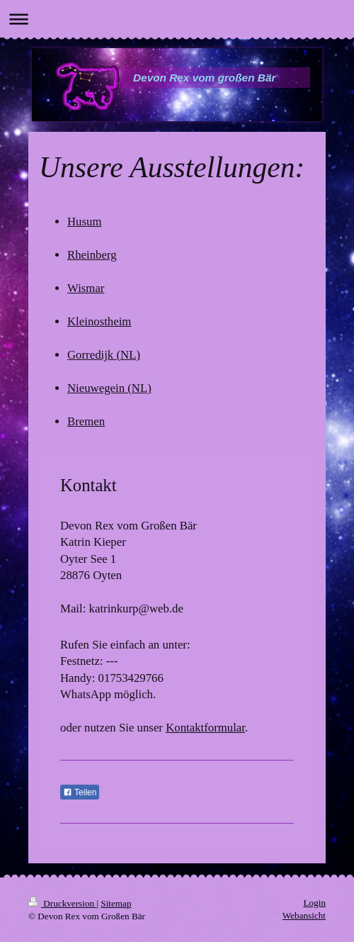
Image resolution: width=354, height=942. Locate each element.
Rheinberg (92, 255)
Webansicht (304, 915)
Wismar (85, 288)
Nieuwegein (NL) (109, 388)
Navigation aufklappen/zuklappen (177, 19)
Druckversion (62, 903)
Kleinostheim (99, 321)
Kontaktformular (205, 727)
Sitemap (116, 903)
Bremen (86, 421)
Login (314, 902)
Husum (84, 221)
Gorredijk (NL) (103, 354)
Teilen (79, 792)
